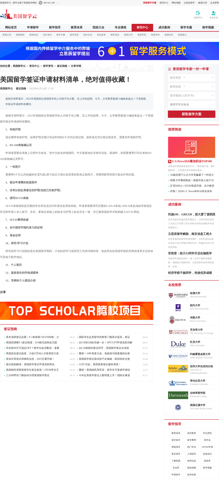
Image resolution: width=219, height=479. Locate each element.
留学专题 (186, 27)
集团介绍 (202, 2)
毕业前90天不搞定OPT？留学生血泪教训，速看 (32, 348)
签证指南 (62, 66)
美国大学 (128, 34)
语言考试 (47, 34)
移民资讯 (114, 34)
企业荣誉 (214, 2)
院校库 (207, 461)
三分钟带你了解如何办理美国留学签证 (27, 375)
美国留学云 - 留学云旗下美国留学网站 (18, 2)
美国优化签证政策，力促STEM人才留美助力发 (32, 353)
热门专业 (191, 447)
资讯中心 (164, 2)
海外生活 (87, 34)
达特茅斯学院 (197, 393)
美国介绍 (6, 34)
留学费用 (191, 440)
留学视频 (208, 27)
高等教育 (191, 433)
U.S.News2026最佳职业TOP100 (192, 161)
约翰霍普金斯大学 (200, 354)
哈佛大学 (195, 293)
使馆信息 (191, 461)
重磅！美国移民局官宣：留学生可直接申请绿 (104, 369)
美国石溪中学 (197, 405)
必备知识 (207, 454)
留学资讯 (74, 34)
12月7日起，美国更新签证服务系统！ (100, 364)
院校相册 (191, 467)
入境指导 (191, 454)
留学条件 (176, 440)
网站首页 (11, 27)
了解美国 (176, 461)
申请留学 (33, 27)
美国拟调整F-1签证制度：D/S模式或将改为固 (31, 342)
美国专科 (155, 34)
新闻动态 (33, 34)
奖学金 (207, 440)
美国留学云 (27, 13)
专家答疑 (213, 17)
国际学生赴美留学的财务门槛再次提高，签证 (104, 337)
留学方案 (60, 34)
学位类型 (207, 433)
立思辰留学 (189, 2)
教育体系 (76, 27)
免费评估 (198, 17)
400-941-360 (48, 2)
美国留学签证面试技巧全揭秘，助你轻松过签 (104, 359)
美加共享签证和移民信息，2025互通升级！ (30, 359)
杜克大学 (195, 342)
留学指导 (55, 27)
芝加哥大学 (196, 329)
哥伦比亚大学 (197, 380)
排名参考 (101, 34)
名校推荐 (174, 285)
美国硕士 (182, 34)
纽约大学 (195, 305)
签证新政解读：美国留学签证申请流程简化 (30, 364)
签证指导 (176, 454)
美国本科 (168, 34)
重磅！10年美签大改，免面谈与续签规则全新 (104, 353)
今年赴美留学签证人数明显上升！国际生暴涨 (104, 375)
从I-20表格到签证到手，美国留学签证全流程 (104, 348)
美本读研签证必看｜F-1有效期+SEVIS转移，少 (32, 337)
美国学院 (141, 34)
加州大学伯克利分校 (201, 366)
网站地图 (176, 2)
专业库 (176, 467)
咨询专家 (191, 474)
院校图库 (20, 34)
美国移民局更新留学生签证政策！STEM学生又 (32, 369)
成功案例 (164, 27)
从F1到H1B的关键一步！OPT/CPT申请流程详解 (105, 342)
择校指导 (176, 447)
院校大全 (98, 27)
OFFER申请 (207, 447)
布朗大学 (195, 317)
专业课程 (120, 27)
